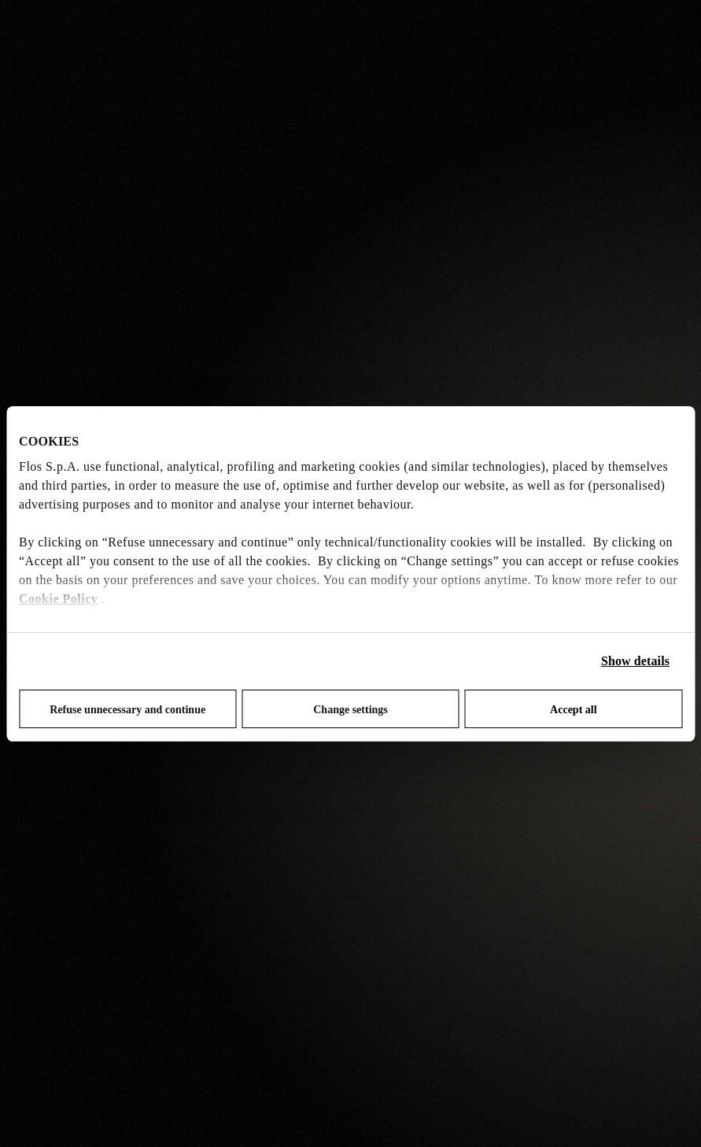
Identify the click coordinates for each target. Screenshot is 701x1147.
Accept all (573, 710)
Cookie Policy (58, 598)
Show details (635, 661)
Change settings (350, 710)
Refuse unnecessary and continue (127, 710)
